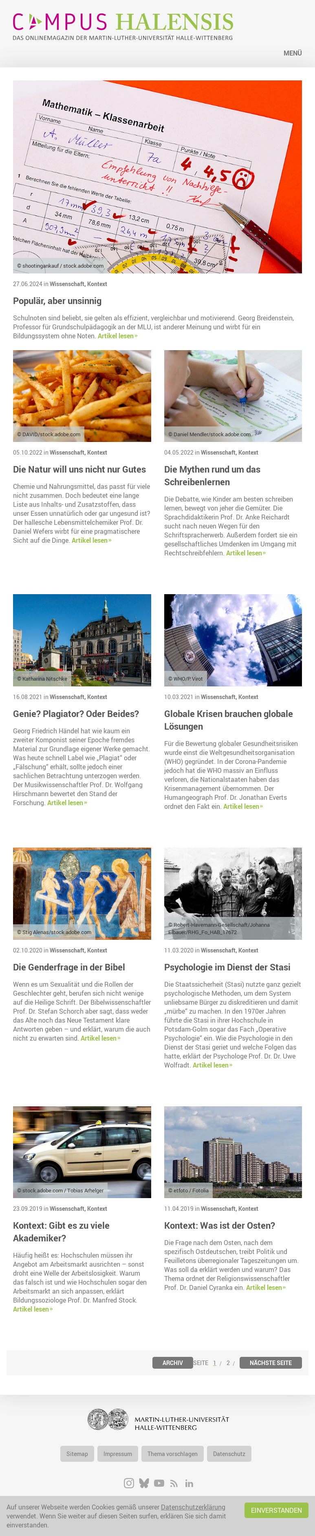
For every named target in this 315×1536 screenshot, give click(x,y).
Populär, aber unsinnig (57, 300)
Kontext (97, 284)
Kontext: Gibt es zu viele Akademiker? (61, 1231)
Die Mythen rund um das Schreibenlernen (212, 475)
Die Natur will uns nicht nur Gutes (79, 469)
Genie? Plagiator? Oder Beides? (76, 713)
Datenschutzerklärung (193, 1507)
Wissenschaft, (68, 284)
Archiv (173, 1363)
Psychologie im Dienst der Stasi (227, 967)
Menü (293, 53)
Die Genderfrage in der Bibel (69, 967)
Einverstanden (276, 1510)
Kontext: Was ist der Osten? (219, 1225)
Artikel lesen (116, 335)
